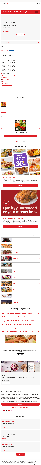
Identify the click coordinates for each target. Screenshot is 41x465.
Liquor (18, 271)
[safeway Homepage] (5, 3)
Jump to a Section (20, 42)
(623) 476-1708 (4, 50)
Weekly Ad (4, 427)
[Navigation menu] (1, 3)
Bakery (18, 283)
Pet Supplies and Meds (18, 239)
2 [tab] (17, 141)
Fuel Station (18, 302)
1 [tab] (16, 141)
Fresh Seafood (18, 246)
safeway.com (25, 404)
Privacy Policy (29, 462)
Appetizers (4, 77)
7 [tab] (23, 141)
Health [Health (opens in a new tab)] (6, 1)
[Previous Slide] (1, 128)
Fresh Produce (18, 258)
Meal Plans (4, 87)
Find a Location (21, 454)
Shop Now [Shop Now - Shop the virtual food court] (24, 185)
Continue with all (38, 464)
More (37, 12)
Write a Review (12, 52)
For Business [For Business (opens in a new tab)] (15, 1)
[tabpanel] (20, 128)
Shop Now (21, 354)
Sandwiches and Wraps (7, 89)
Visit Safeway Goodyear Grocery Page (21, 407)
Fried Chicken (5, 83)
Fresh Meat (18, 252)
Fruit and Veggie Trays (7, 85)
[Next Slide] (39, 128)
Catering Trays (5, 79)
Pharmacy (18, 296)
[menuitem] (6, 12)
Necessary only (32, 464)
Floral (18, 277)
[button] (37, 3)
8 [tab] (24, 141)
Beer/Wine (18, 264)
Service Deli (18, 289)
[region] (20, 462)
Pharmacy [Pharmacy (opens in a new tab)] (10, 1)
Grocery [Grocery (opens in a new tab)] (2, 1)
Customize (21, 462)
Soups (3, 90)
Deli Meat (4, 81)
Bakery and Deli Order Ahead (8, 75)
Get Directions (6, 31)
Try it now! (7, 383)
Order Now (20, 34)
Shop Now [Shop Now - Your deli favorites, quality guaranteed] (24, 226)
